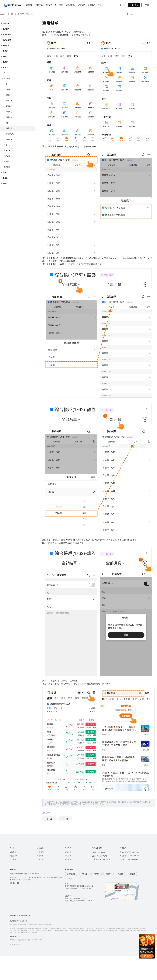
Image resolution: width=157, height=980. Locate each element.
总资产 (8, 89)
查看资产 (9, 95)
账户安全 (7, 156)
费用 (61, 5)
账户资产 (20, 14)
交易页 (5, 172)
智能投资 (6, 45)
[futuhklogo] (12, 5)
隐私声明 (68, 859)
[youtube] (18, 883)
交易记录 (7, 150)
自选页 (5, 51)
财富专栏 (81, 5)
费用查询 (9, 139)
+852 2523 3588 (98, 852)
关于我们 (91, 5)
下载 (147, 5)
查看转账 (9, 117)
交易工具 (40, 859)
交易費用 (40, 852)
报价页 (5, 56)
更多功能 (7, 167)
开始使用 (6, 23)
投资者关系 (14, 856)
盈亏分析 (9, 106)
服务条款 (68, 856)
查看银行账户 (10, 134)
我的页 (5, 183)
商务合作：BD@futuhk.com (130, 856)
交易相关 (6, 29)
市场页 (5, 62)
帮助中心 (40, 856)
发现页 (5, 178)
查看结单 (9, 128)
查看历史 (9, 112)
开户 (5, 73)
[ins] (11, 883)
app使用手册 (4, 14)
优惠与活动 (70, 5)
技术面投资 (7, 40)
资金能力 (7, 161)
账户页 (13, 14)
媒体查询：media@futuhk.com (131, 859)
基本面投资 (7, 34)
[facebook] (14, 883)
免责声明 (68, 852)
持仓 (5, 145)
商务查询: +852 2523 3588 (129, 852)
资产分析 (9, 101)
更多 (7, 123)
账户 (7, 84)
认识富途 (13, 852)
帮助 (99, 5)
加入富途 (13, 859)
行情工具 (39, 5)
